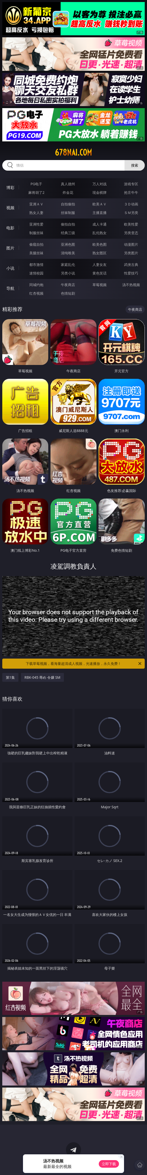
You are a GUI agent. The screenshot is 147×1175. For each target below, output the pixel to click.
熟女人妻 (36, 212)
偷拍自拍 (68, 224)
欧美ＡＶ (99, 204)
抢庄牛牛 (131, 192)
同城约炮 (36, 284)
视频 (10, 207)
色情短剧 (68, 293)
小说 (10, 268)
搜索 (134, 165)
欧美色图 (99, 244)
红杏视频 (36, 293)
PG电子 (36, 183)
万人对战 (99, 183)
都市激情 (36, 264)
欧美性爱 (131, 224)
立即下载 (109, 1163)
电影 (10, 228)
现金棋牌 (99, 192)
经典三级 (68, 232)
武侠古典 (131, 264)
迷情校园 (36, 273)
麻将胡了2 (36, 192)
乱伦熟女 (99, 232)
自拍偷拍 (68, 204)
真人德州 (68, 183)
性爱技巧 (131, 273)
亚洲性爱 (36, 224)
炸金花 (68, 192)
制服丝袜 (36, 232)
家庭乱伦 (68, 264)
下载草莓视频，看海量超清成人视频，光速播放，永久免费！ (84, 664)
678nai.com (73, 152)
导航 (10, 288)
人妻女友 (99, 264)
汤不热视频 (131, 284)
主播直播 (99, 212)
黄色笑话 (99, 273)
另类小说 (68, 273)
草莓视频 (99, 284)
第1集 (10, 677)
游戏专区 (131, 183)
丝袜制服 (68, 212)
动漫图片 (131, 244)
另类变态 (131, 232)
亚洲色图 (68, 244)
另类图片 (131, 253)
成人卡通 (99, 224)
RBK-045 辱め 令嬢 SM (42, 677)
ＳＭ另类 (131, 212)
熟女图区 (99, 253)
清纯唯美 (68, 253)
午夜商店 (68, 284)
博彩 (10, 187)
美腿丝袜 (36, 253)
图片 (10, 248)
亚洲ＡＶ (36, 204)
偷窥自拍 (36, 244)
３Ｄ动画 (131, 204)
